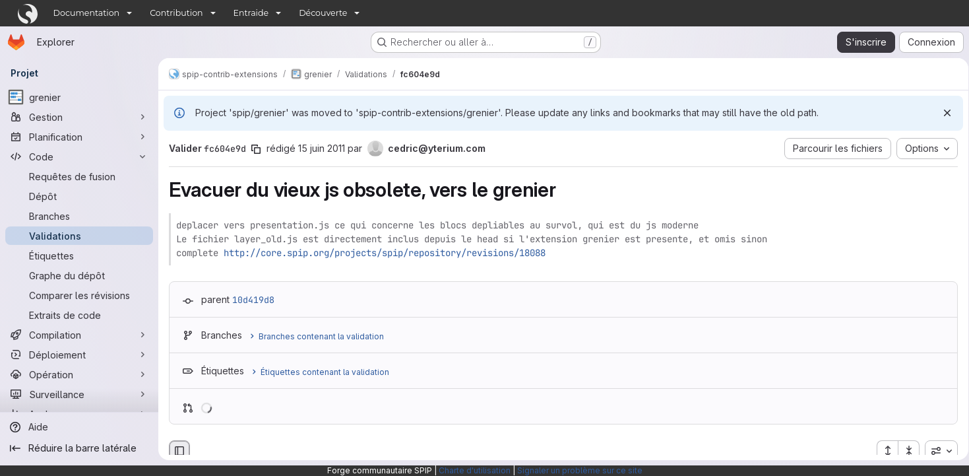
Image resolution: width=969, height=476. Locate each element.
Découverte (323, 13)
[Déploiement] (79, 354)
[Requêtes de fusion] (79, 176)
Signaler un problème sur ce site (579, 470)
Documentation (86, 13)
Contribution (176, 13)
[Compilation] (79, 334)
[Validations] (79, 235)
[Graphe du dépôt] (79, 275)
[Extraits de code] (79, 315)
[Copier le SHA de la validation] (256, 149)
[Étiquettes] (79, 255)
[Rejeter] (943, 113)
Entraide (251, 13)
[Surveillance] (79, 394)
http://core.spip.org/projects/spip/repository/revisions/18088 (385, 253)
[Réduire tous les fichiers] (904, 450)
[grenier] (79, 97)
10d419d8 (253, 300)
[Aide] (79, 427)
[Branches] (79, 216)
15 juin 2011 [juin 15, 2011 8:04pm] (321, 148)
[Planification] (79, 136)
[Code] (79, 156)
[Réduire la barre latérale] (79, 448)
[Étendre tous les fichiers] (882, 450)
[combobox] (936, 450)
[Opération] (79, 374)
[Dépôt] (79, 196)
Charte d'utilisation (475, 470)
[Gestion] (79, 117)
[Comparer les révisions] (79, 295)
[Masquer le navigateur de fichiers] (179, 450)
